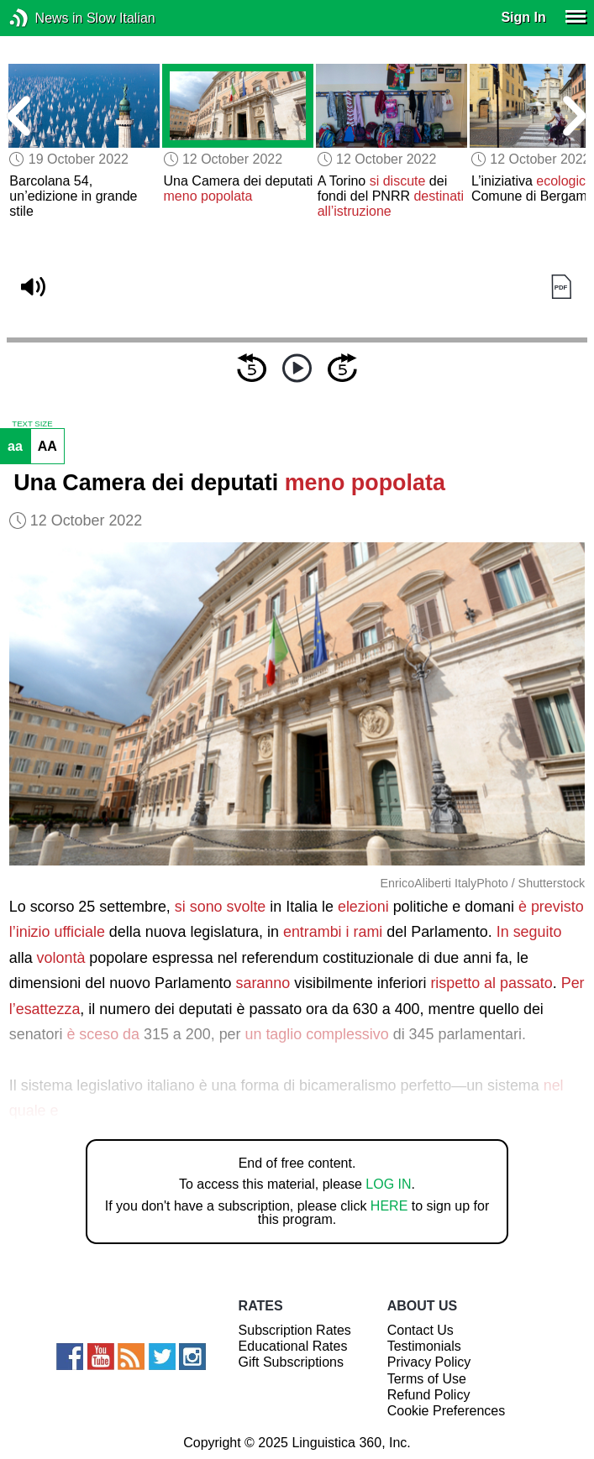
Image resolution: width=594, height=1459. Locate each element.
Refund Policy (428, 1395)
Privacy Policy (429, 1362)
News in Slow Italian (44, 18)
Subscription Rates (295, 1330)
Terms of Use (426, 1379)
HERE (389, 1206)
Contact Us (420, 1330)
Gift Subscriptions (291, 1362)
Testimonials (424, 1346)
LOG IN (388, 1184)
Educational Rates (293, 1346)
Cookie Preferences (446, 1411)
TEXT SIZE (32, 424)
